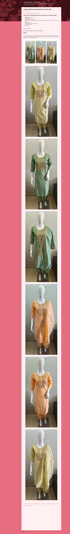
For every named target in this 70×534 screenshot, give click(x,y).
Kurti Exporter (43, 503)
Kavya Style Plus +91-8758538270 (32, 2)
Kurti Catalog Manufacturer (28, 503)
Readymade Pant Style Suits (28, 505)
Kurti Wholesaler (55, 503)
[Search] (60, 2)
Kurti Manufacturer (49, 503)
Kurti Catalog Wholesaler (36, 503)
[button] (58, 9)
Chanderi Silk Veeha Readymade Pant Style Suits (31, 13)
